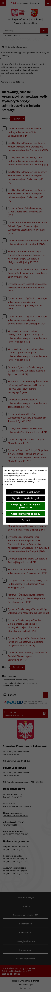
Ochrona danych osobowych (25, 491)
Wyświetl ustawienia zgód (25, 498)
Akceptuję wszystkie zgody (25, 513)
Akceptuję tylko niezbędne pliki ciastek (25, 506)
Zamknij (25, 520)
